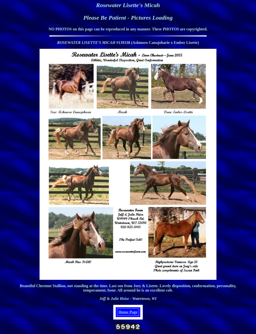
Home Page (128, 312)
